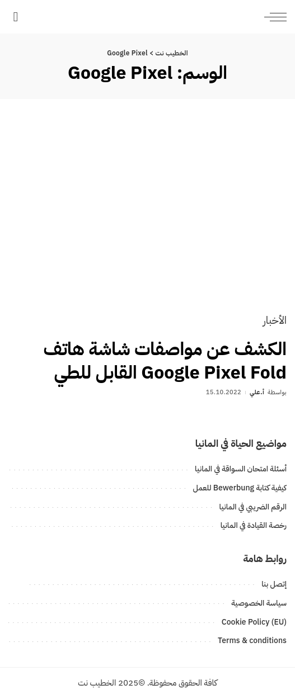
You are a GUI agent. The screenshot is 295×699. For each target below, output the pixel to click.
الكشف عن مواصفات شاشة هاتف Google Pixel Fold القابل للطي (165, 361)
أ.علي (257, 392)
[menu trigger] (273, 17)
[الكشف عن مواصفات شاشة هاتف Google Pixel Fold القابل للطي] (147, 214)
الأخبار (275, 320)
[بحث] (15, 17)
